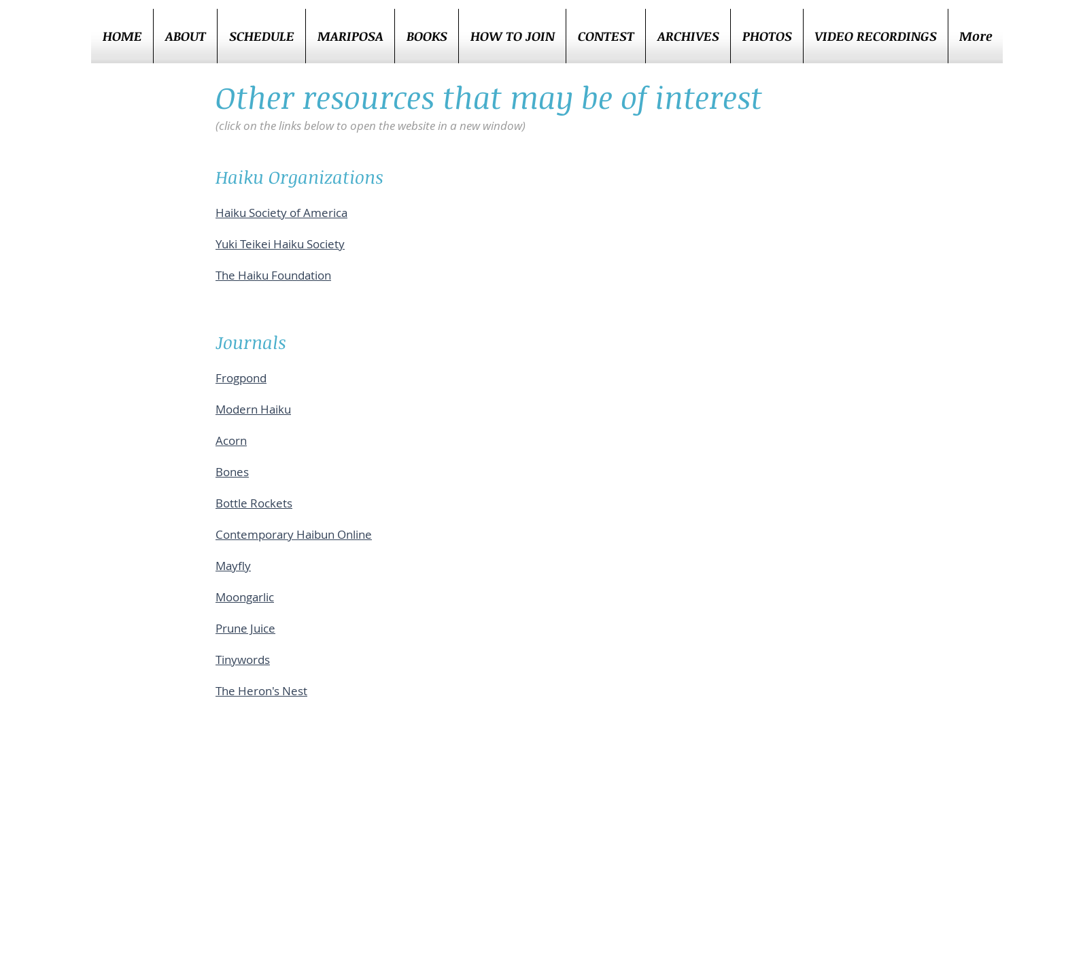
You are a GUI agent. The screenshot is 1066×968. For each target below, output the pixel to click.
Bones (232, 472)
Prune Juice (245, 628)
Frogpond (241, 378)
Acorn (231, 440)
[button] (605, 36)
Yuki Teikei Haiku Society (280, 244)
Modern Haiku (253, 409)
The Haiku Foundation (273, 275)
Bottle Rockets (254, 503)
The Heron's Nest (261, 691)
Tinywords (243, 659)
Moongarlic (245, 597)
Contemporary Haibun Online (294, 534)
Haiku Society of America (281, 212)
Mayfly (233, 565)
